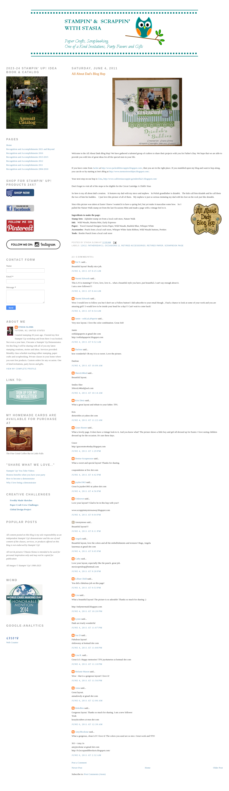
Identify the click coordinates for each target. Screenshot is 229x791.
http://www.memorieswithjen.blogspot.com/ (129, 171)
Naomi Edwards (82, 278)
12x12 (84, 246)
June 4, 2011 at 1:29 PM (86, 451)
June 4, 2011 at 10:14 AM (87, 393)
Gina (100, 178)
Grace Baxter (81, 427)
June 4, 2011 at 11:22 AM (87, 420)
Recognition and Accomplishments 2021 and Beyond (30, 149)
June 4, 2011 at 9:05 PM (86, 551)
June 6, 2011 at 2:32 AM (86, 755)
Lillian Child (81, 578)
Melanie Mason (82, 671)
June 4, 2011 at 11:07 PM (87, 627)
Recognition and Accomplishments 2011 (24, 165)
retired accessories (133, 246)
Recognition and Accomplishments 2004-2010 (27, 169)
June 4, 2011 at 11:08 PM (87, 647)
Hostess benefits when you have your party (25, 474)
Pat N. (78, 262)
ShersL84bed (81, 373)
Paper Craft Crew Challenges (24, 505)
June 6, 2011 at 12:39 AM (87, 724)
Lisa (77, 595)
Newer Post (77, 767)
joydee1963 (80, 482)
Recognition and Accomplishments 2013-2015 (27, 157)
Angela (78, 538)
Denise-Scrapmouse (84, 458)
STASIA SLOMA (26, 327)
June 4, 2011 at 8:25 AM (86, 271)
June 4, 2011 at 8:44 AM (86, 291)
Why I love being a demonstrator (21, 482)
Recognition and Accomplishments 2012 (24, 161)
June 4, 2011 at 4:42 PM (86, 474)
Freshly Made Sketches (21, 500)
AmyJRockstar (82, 731)
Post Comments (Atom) (95, 774)
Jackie (95, 168)
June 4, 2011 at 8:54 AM (86, 311)
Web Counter (12, 642)
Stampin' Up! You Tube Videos (20, 470)
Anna (77, 688)
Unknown (79, 498)
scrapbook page (174, 246)
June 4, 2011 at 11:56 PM (87, 680)
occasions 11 (112, 246)
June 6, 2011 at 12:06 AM (87, 700)
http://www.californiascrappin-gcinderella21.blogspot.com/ (130, 178)
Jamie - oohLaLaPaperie (86, 318)
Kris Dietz (80, 400)
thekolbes (79, 708)
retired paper (155, 246)
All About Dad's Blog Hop (88, 74)
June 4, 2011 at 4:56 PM (86, 491)
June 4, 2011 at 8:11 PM (86, 531)
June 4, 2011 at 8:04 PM (86, 514)
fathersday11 (96, 246)
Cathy (78, 558)
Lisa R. (78, 655)
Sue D (78, 635)
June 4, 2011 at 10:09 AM (87, 365)
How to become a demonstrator (20, 478)
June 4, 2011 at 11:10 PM (87, 664)
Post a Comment (79, 762)
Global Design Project (20, 509)
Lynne (78, 619)
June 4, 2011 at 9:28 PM (86, 571)
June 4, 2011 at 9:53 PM (86, 587)
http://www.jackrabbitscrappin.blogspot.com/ (121, 168)
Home (148, 767)
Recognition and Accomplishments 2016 (24, 153)
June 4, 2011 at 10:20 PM (87, 611)
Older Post (218, 767)
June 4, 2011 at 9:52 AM (86, 342)
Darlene (78, 349)
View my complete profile (21, 369)
